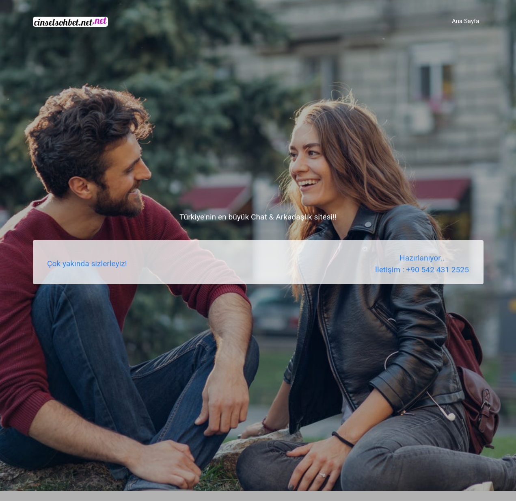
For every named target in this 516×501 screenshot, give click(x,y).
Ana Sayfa (465, 21)
